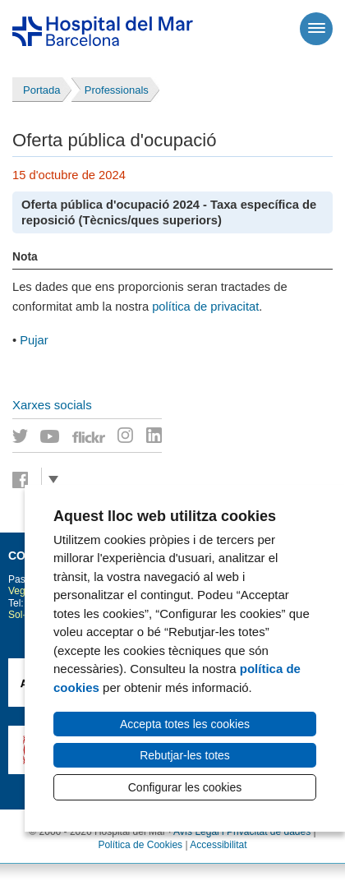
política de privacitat (205, 306)
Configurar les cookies (185, 787)
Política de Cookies (140, 845)
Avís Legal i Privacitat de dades (241, 831)
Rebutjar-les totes (185, 755)
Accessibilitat (218, 845)
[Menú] (316, 28)
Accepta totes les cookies (185, 724)
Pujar (34, 340)
